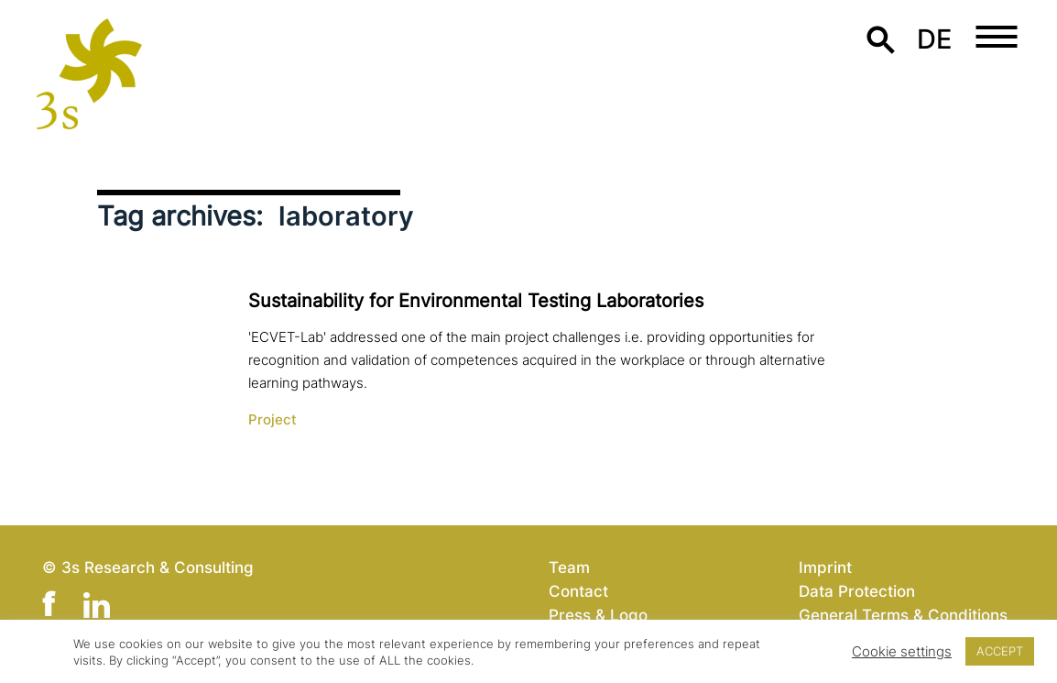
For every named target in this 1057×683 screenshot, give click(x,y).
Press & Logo (598, 614)
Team (569, 567)
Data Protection (857, 590)
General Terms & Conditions (903, 614)
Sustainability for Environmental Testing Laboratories (475, 301)
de (935, 39)
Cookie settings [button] (902, 652)
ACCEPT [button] (999, 651)
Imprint (825, 567)
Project (272, 420)
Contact (578, 590)
